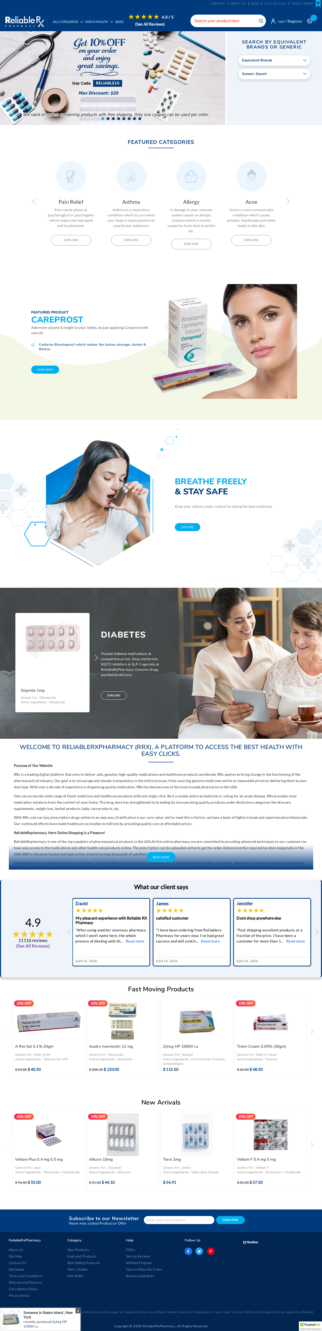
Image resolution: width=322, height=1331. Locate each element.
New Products (77, 1250)
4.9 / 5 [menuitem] (169, 17)
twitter (199, 1251)
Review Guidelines (139, 1276)
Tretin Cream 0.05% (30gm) (261, 1047)
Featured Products (81, 1256)
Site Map (15, 1256)
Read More (161, 857)
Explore (71, 241)
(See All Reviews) (151, 24)
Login (280, 21)
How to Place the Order (143, 1269)
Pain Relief (75, 1276)
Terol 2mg (172, 1160)
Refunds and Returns (24, 1282)
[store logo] (24, 20)
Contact (218, 4)
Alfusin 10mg (101, 1160)
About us (238, 4)
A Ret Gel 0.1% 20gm (34, 1047)
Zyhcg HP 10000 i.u (180, 1047)
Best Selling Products (83, 1263)
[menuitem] (99, 24)
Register (295, 21)
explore (187, 527)
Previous (34, 202)
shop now (45, 370)
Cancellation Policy (23, 1289)
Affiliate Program (138, 1263)
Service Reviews (138, 1256)
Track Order (302, 4)
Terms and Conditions (25, 1276)
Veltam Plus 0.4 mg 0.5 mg (39, 1160)
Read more (136, 941)
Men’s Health (77, 1269)
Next (288, 202)
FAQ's (130, 1250)
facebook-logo (188, 1251)
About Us (16, 1250)
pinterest (210, 1251)
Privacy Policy (19, 1296)
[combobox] (225, 21)
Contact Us (17, 1263)
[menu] (112, 23)
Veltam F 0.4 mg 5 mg (256, 1160)
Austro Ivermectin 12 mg (111, 1047)
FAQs (255, 4)
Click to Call (275, 4)
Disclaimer (16, 1269)
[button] (102, 119)
